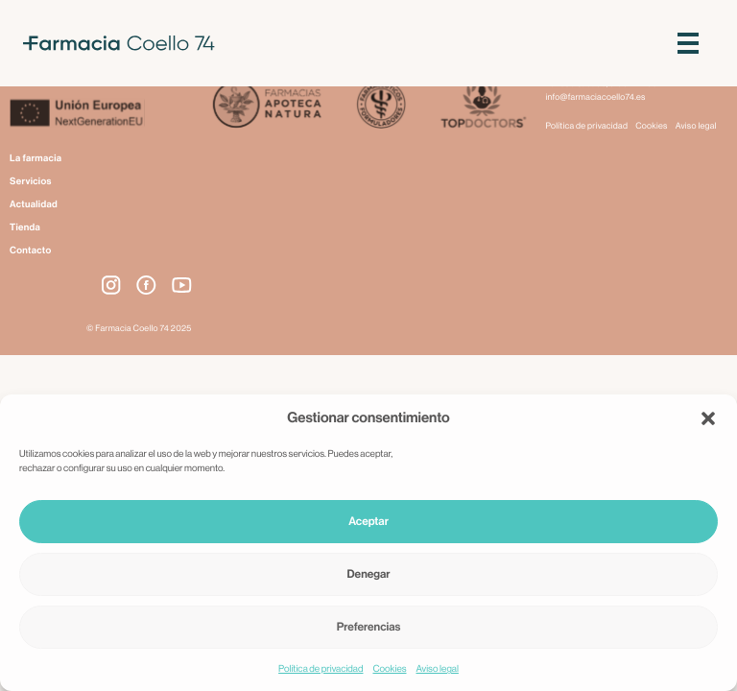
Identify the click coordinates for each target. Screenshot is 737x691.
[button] (708, 418)
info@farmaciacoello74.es (596, 97)
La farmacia (35, 158)
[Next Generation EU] (101, 115)
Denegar (369, 575)
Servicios (31, 181)
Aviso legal (437, 669)
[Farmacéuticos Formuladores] (380, 106)
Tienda (25, 227)
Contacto (30, 250)
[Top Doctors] (482, 106)
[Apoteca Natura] (267, 106)
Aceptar (368, 522)
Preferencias (369, 627)
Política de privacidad (320, 669)
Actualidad (34, 204)
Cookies (389, 669)
